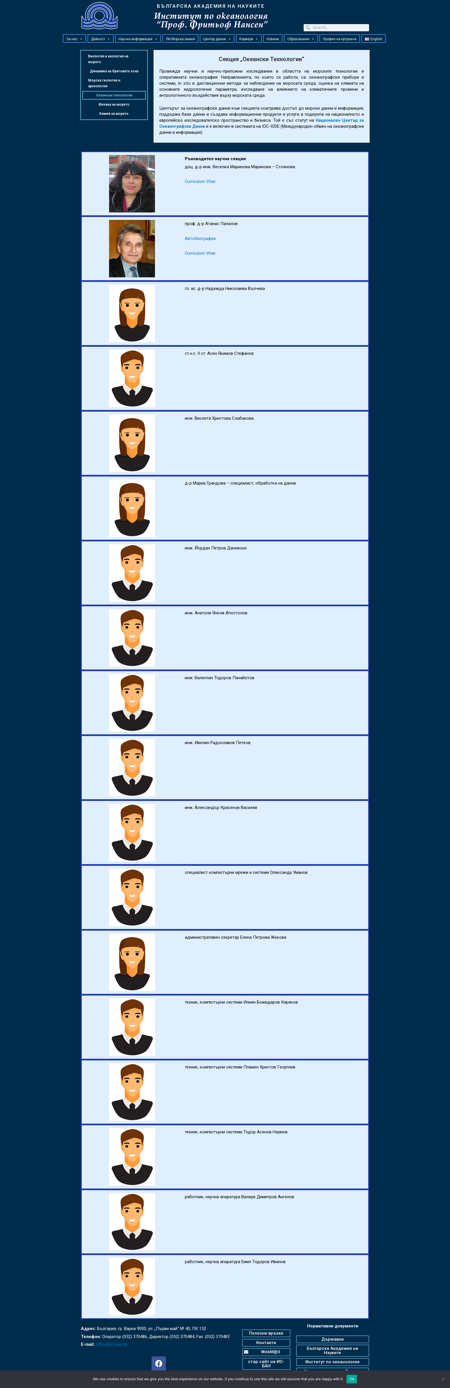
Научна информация (138, 39)
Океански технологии (114, 95)
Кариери (248, 39)
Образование (301, 39)
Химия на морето (114, 114)
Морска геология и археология (104, 83)
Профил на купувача (339, 39)
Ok (351, 1379)
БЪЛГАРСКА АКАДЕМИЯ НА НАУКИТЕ (210, 6)
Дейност (100, 39)
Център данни (217, 39)
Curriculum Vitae (200, 181)
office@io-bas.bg (112, 1344)
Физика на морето (113, 104)
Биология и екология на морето (108, 59)
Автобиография (200, 238)
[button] (81, 39)
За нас (74, 39)
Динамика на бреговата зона (114, 71)
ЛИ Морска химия (180, 39)
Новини (273, 39)
